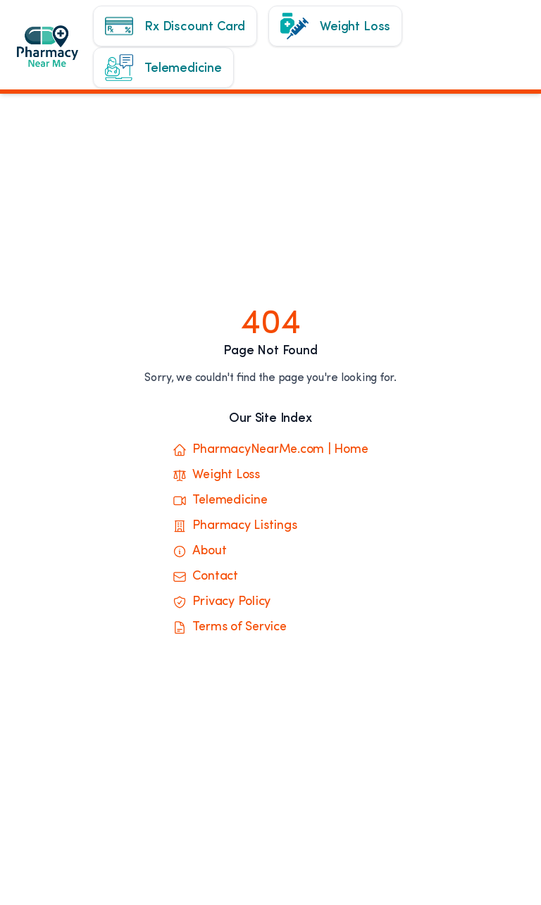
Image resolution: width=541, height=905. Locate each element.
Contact (205, 577)
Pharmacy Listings (235, 526)
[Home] (58, 53)
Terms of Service (229, 627)
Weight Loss (216, 475)
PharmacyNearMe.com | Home (270, 450)
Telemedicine (220, 501)
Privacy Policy (221, 602)
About (199, 551)
